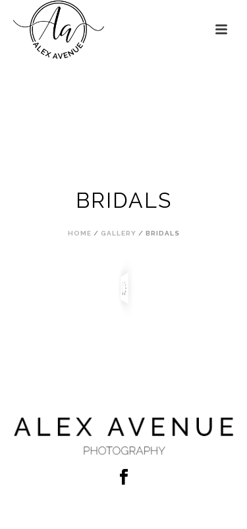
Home (80, 233)
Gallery (118, 233)
